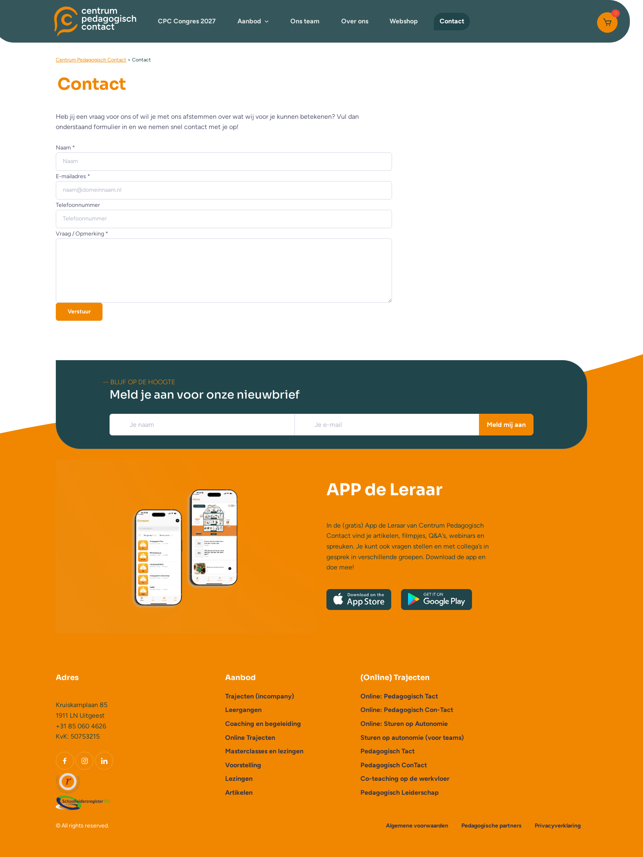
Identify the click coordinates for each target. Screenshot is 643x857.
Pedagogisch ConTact (393, 765)
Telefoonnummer (78, 205)
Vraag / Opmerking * (82, 233)
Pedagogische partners (491, 825)
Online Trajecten (250, 737)
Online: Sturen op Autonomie (404, 724)
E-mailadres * (73, 176)
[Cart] (607, 22)
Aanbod (249, 21)
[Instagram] (84, 761)
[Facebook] (65, 761)
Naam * (65, 147)
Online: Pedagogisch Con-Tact (406, 710)
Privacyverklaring (558, 825)
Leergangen (243, 710)
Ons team (304, 21)
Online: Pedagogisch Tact (399, 696)
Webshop (404, 21)
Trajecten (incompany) (259, 696)
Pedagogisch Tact (387, 751)
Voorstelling (243, 765)
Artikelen (239, 792)
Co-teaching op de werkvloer (404, 778)
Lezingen (239, 778)
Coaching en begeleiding (263, 724)
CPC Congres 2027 (187, 21)
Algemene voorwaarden (417, 825)
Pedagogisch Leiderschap (399, 792)
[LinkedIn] (104, 761)
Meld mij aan (506, 424)
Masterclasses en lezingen (264, 751)
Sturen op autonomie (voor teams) (412, 737)
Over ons (354, 21)
